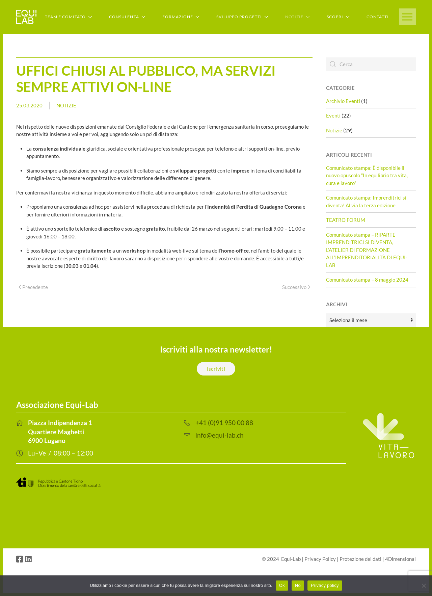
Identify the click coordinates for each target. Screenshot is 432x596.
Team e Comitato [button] (68, 16)
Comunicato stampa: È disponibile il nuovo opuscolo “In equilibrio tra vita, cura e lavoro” (367, 175)
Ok (282, 585)
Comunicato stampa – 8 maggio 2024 (367, 280)
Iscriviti (216, 369)
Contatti (378, 16)
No (298, 585)
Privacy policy (325, 585)
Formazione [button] (180, 16)
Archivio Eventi (343, 101)
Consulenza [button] (127, 16)
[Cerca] (371, 64)
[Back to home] (26, 17)
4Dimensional (400, 559)
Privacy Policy (320, 559)
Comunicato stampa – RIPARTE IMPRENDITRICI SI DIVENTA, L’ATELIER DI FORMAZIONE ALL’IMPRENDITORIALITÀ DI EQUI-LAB (366, 250)
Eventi (333, 115)
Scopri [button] (338, 16)
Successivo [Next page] (296, 287)
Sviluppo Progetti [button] (242, 16)
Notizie (66, 105)
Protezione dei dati (360, 559)
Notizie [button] (297, 16)
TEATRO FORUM (345, 220)
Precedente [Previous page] (33, 287)
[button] (407, 17)
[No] (423, 585)
